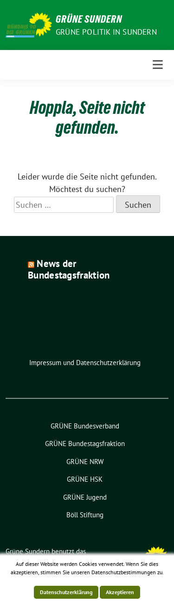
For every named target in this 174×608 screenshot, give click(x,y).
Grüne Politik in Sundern (106, 32)
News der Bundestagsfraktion (69, 269)
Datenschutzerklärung (66, 592)
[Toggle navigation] (157, 65)
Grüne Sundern (89, 19)
